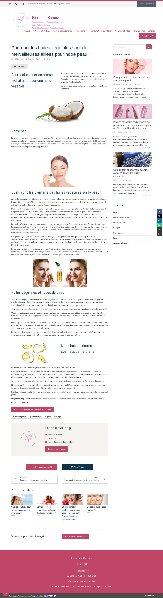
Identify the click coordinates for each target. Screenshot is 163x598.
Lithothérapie (119, 222)
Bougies (116, 227)
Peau (115, 212)
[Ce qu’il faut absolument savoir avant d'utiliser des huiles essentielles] (132, 159)
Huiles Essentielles (121, 217)
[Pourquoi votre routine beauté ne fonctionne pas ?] (132, 67)
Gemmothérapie (120, 243)
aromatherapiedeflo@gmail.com (61, 442)
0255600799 (54, 438)
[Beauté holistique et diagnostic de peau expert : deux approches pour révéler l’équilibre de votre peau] (132, 111)
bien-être (117, 233)
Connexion (149, 595)
